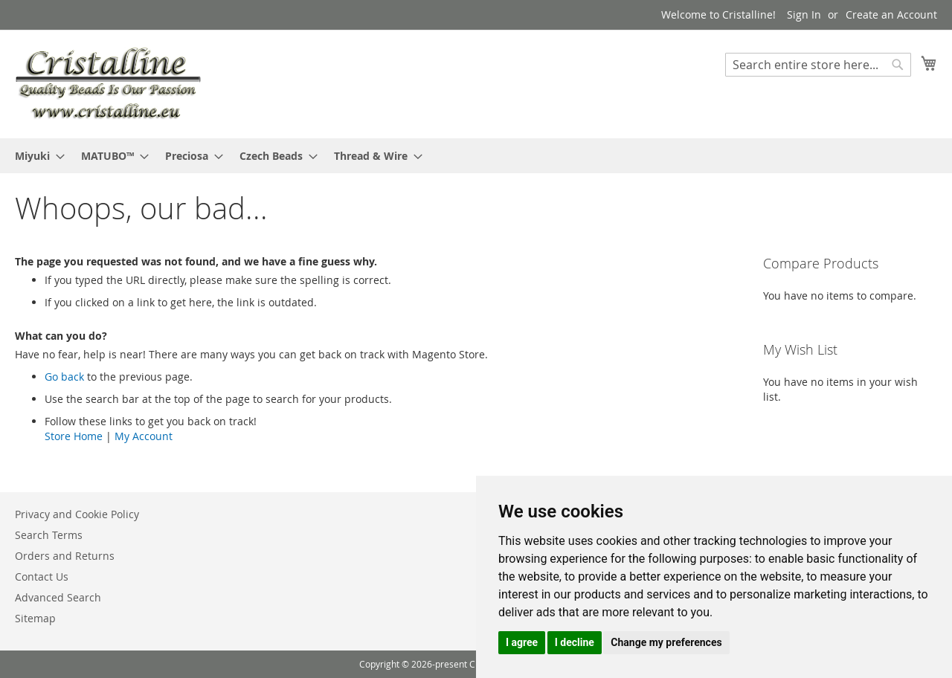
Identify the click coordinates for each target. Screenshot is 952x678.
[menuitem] (35, 155)
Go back (64, 376)
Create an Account (891, 14)
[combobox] (818, 65)
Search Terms (49, 535)
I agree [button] (522, 642)
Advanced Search (58, 597)
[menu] (476, 155)
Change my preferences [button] (666, 642)
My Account (144, 436)
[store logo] (108, 83)
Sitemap (35, 618)
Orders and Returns (65, 556)
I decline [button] (574, 642)
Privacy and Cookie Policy (77, 514)
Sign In (804, 14)
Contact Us (41, 576)
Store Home (74, 436)
